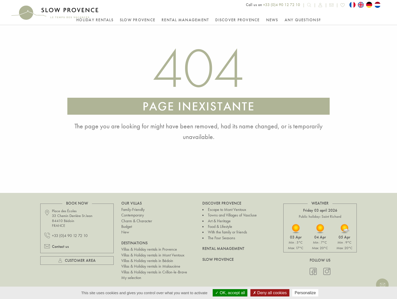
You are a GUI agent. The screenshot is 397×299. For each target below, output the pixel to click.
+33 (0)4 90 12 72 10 (281, 4)
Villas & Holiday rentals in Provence (149, 249)
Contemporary (132, 215)
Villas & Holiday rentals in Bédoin (147, 260)
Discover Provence (237, 20)
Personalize (305, 293)
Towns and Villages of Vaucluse (232, 215)
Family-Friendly (133, 209)
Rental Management (185, 20)
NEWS (272, 20)
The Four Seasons (221, 238)
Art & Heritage (219, 221)
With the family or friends (227, 232)
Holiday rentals (94, 20)
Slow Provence (137, 20)
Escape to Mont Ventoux (227, 209)
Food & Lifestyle (220, 226)
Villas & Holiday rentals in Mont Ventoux (152, 255)
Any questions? (303, 20)
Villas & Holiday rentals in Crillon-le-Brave (154, 272)
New (125, 232)
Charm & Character (136, 221)
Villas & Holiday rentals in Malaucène (150, 266)
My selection (131, 277)
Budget (126, 226)
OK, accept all (230, 293)
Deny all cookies (270, 293)
